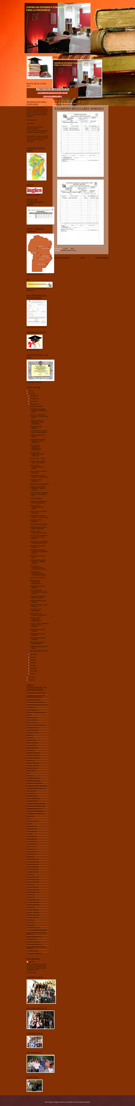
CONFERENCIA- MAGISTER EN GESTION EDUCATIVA (36, 696)
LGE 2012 (29, 925)
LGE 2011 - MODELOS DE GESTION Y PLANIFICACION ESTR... (39, 416)
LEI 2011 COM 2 (31, 879)
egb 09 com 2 (30, 745)
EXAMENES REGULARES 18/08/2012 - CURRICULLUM (39, 476)
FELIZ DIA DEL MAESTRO (37, 577)
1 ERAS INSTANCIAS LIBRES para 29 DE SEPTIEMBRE (38, 431)
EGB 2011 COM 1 (32, 763)
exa (28, 773)
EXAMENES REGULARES (68, 250)
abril (31, 665)
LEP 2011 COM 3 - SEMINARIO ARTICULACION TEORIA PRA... (39, 494)
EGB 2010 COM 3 (32, 758)
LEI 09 (28, 834)
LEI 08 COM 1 (31, 826)
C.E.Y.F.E (31, 962)
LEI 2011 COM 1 (31, 877)
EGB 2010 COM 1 (32, 727)
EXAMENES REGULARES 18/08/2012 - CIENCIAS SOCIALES (37, 488)
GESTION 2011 (31, 796)
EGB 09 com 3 (31, 722)
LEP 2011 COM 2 (32, 902)
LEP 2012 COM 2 (32, 915)
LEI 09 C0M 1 (30, 836)
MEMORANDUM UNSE (33, 937)
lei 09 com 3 (30, 849)
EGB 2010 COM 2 (32, 755)
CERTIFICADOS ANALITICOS (35, 693)
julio (31, 657)
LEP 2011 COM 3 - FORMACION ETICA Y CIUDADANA (37, 454)
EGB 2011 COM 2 (32, 765)
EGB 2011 (30, 760)
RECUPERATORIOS (33, 944)
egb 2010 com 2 (31, 730)
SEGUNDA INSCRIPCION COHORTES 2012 (37, 643)
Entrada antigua (102, 258)
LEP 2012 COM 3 (32, 910)
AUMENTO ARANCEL (36, 406)
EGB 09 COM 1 (31, 743)
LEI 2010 (29, 857)
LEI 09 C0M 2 (30, 839)
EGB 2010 (30, 750)
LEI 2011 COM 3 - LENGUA (38, 458)
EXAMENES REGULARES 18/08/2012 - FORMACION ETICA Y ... (38, 410)
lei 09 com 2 (30, 846)
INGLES (29, 816)
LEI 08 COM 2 (31, 829)
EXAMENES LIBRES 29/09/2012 (36, 427)
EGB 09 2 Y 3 (30, 740)
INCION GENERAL (32, 798)
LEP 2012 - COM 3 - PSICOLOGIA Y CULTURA (38, 532)
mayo (32, 662)
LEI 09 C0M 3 (30, 841)
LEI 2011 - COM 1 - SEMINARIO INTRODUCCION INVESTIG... (39, 625)
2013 (30, 390)
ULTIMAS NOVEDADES (33, 953)
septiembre (33, 404)
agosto (32, 654)
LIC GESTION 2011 (32, 927)
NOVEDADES (31, 939)
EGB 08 (29, 735)
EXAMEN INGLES (32, 778)
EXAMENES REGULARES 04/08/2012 (37, 634)
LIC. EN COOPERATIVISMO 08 (36, 930)
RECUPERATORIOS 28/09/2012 (39, 484)
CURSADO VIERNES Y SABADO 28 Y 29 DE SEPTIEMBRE (37, 422)
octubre (32, 401)
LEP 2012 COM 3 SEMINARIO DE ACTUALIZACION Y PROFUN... (38, 537)
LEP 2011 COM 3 (32, 905)
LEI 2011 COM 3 (31, 882)
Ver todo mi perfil (31, 972)
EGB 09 (29, 737)
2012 (30, 393)
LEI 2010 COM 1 (31, 821)
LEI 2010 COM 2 (31, 864)
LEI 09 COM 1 (31, 844)
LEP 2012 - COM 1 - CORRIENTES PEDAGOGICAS (35, 582)
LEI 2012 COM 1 (31, 887)
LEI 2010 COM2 (31, 872)
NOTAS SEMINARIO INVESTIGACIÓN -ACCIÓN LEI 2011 (38, 592)
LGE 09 (29, 920)
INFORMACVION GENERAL (35, 813)
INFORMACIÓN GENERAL (34, 806)
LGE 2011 (29, 922)
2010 (30, 680)
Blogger (87, 1102)
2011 (30, 677)
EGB (28, 715)
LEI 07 (28, 824)
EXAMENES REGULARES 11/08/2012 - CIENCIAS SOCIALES (37, 561)
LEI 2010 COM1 (31, 869)
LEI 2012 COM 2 (31, 889)
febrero (32, 671)
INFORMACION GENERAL (34, 803)
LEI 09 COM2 (30, 854)
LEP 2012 (29, 907)
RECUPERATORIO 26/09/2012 (39, 524)
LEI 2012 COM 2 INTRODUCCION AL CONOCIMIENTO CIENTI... (38, 573)
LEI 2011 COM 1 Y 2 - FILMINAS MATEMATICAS (38, 614)
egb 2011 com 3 (31, 768)
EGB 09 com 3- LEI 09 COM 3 (35, 725)
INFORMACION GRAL (33, 808)
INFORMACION (31, 801)
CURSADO (30, 707)
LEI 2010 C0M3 (31, 859)
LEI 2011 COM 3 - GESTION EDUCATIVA (38, 472)
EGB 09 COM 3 (31, 748)
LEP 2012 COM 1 (32, 912)
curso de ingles (31, 710)
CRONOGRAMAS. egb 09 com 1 (36, 705)
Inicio (83, 258)
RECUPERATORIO (32, 942)
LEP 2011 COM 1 (32, 900)
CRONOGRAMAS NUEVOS (35, 702)
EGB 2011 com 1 (31, 732)
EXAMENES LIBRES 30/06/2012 (36, 480)
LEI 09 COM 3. (31, 851)
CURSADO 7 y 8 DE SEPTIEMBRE (35, 609)
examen (29, 776)
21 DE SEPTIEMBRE (36, 498)
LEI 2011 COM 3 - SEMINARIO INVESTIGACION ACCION (39, 542)
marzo (32, 668)
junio (31, 660)
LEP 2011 (29, 897)
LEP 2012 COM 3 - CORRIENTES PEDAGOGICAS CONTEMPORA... (36, 448)
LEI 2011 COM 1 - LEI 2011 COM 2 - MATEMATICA (38, 461)
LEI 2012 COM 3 (31, 892)
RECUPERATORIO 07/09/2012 (39, 651)
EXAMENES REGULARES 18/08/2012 (37, 546)
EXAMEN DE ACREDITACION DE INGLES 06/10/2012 (38, 502)
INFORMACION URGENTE (34, 811)
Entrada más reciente (61, 258)
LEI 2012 (29, 884)
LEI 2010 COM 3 (31, 867)
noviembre (33, 398)
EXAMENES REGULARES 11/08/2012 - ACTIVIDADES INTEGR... (38, 551)
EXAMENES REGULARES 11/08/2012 (37, 638)
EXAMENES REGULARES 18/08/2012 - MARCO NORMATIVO (37, 441)
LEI (28, 818)
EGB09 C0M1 (30, 770)
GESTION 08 (30, 791)
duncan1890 (69, 1102)
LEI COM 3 (30, 894)
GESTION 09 (30, 793)
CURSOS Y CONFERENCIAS (35, 712)
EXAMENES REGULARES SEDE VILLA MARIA (37, 597)
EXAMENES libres (32, 781)
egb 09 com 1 (30, 717)
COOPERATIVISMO (32, 700)
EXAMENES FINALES (33, 783)
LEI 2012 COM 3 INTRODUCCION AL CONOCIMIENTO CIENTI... (38, 567)
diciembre (33, 396)
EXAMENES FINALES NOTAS (35, 786)
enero (32, 673)
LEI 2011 (29, 874)
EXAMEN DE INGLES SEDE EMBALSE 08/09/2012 (38, 527)
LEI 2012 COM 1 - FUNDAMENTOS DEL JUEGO (37, 467)
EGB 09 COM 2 (31, 720)
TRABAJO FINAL (31, 951)
